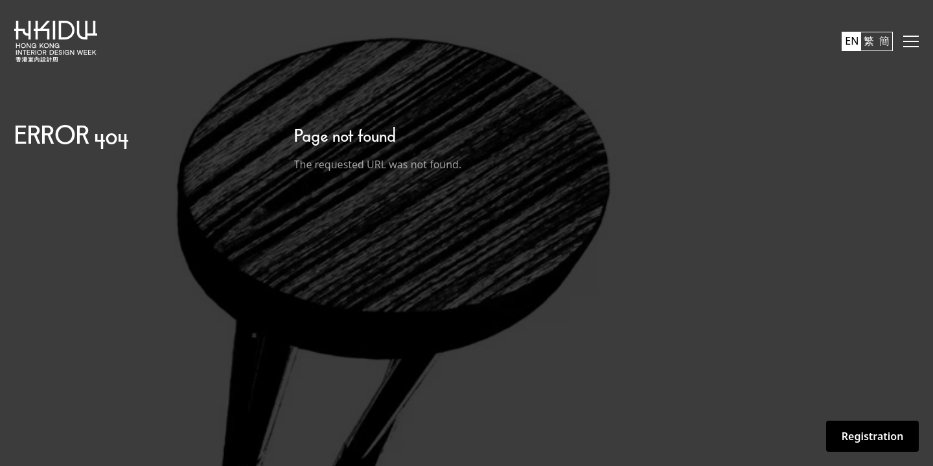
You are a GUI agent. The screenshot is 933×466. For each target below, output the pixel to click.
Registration (873, 436)
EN (851, 41)
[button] (911, 41)
